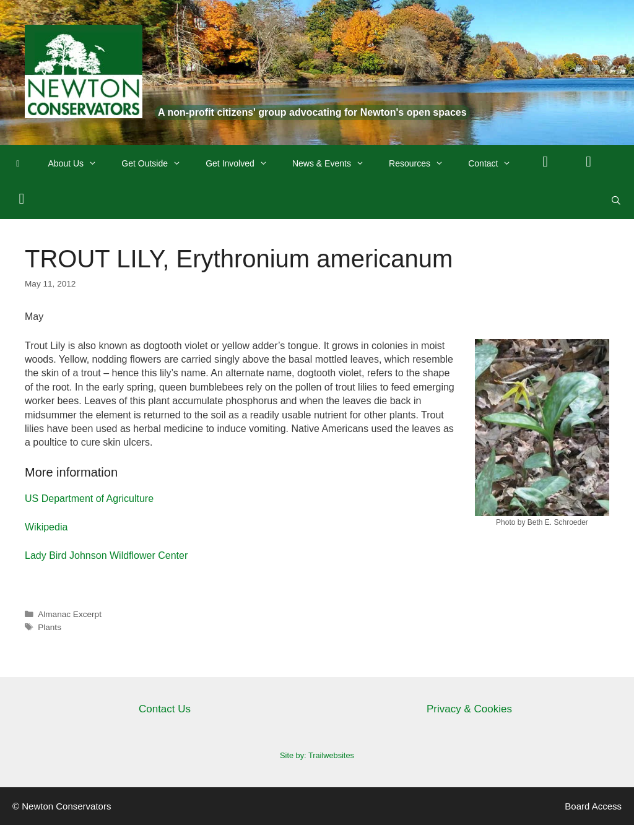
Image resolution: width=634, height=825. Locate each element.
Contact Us (165, 709)
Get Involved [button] (243, 163)
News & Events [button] (334, 163)
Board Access (593, 806)
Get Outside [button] (157, 163)
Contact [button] (495, 163)
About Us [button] (79, 163)
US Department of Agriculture (89, 498)
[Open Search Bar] (616, 200)
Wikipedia (46, 527)
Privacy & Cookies (469, 709)
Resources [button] (422, 163)
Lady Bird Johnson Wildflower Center (106, 555)
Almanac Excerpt (70, 614)
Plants (49, 627)
